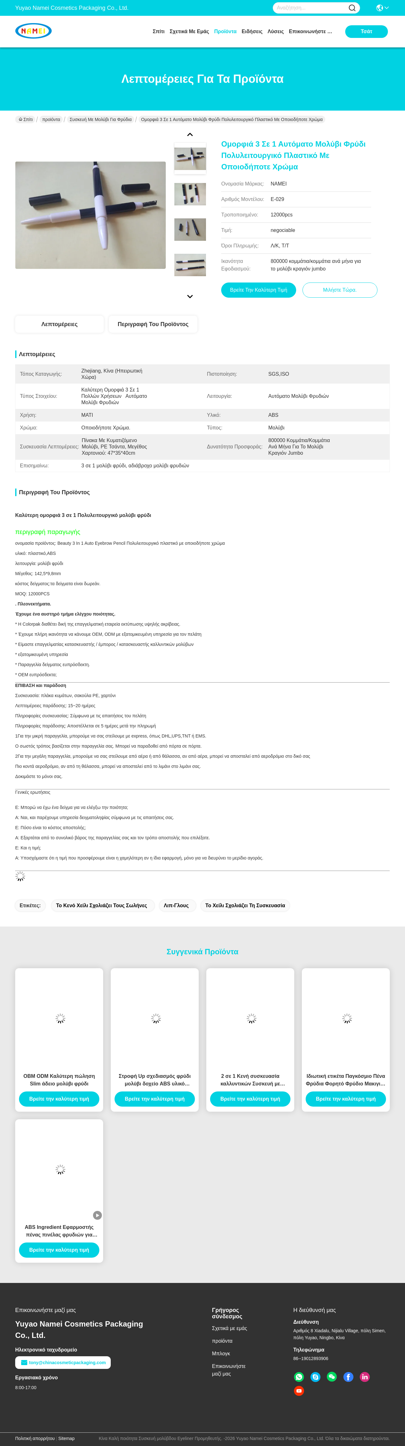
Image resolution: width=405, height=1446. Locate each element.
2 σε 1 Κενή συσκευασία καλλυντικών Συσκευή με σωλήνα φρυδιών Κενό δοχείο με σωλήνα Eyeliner (250, 1080)
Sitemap (66, 1438)
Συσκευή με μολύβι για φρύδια (101, 119)
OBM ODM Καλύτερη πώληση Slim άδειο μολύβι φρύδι (59, 1079)
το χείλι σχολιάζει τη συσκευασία (245, 905)
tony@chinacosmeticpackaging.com (63, 1362)
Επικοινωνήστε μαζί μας (312, 31)
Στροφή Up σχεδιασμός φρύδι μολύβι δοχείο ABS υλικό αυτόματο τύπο (154, 1080)
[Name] (352, 8)
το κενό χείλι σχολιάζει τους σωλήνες (101, 905)
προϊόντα (225, 31)
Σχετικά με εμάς (189, 31)
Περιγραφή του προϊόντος (153, 324)
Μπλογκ (221, 1353)
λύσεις (276, 31)
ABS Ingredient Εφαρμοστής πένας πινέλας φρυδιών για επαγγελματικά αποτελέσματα (59, 1231)
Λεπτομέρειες (59, 324)
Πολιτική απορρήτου (35, 1438)
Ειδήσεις (252, 31)
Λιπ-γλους (176, 905)
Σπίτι (159, 31)
